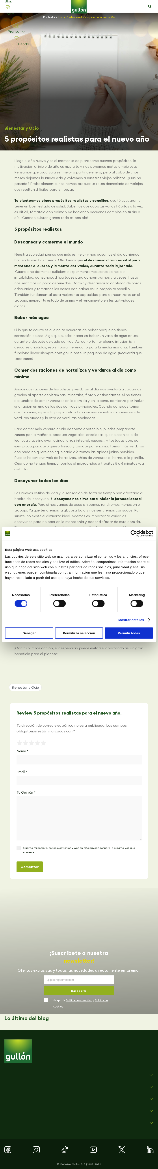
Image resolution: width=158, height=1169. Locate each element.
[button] (150, 7)
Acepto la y (80, 1003)
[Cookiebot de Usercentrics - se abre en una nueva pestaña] (133, 533)
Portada (49, 17)
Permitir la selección (79, 633)
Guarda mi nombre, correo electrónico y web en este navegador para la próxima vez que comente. (79, 850)
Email (22, 772)
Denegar (29, 633)
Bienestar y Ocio (21, 128)
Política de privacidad (79, 1000)
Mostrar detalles (131, 620)
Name (22, 751)
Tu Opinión (26, 792)
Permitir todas (129, 633)
